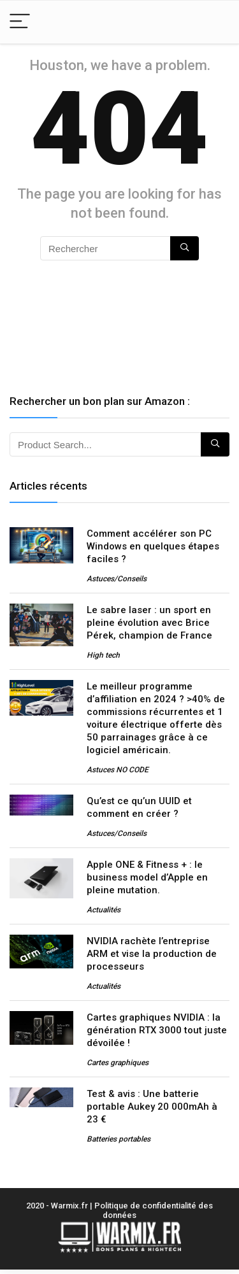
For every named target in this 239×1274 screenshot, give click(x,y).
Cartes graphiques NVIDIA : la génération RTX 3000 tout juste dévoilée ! (157, 1030)
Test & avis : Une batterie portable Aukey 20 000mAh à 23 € (152, 1106)
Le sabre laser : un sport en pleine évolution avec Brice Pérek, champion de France (149, 622)
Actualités (103, 909)
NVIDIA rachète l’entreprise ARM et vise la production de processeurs (152, 953)
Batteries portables (118, 1139)
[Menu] (19, 22)
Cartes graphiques (117, 1062)
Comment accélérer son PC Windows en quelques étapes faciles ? (153, 546)
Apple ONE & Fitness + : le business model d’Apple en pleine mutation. (147, 877)
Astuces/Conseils (117, 578)
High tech (103, 655)
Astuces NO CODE (117, 769)
